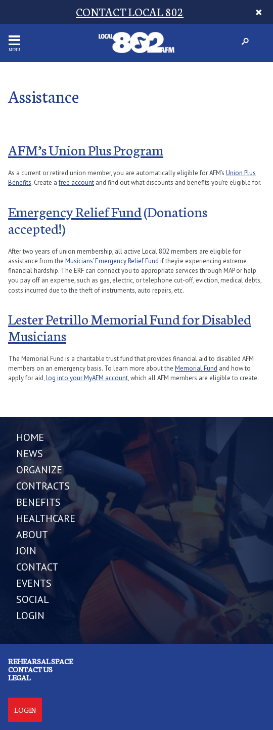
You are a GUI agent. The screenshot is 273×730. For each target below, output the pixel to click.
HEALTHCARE (45, 518)
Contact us (30, 669)
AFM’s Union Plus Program (85, 149)
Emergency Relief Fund (75, 211)
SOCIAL (32, 599)
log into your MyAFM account (87, 378)
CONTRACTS (43, 486)
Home (30, 437)
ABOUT (32, 535)
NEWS (29, 454)
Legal (19, 677)
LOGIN (30, 616)
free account (76, 182)
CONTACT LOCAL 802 (130, 11)
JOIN (26, 551)
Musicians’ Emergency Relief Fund (112, 261)
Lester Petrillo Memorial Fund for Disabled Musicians (129, 327)
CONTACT (37, 567)
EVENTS (34, 583)
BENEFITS (38, 502)
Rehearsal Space (40, 661)
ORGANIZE (39, 470)
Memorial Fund (196, 368)
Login (25, 710)
